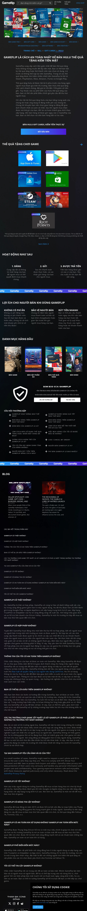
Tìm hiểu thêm (70, 400)
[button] (50, 3)
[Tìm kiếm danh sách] (33, 3)
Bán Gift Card (29, 42)
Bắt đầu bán (43, 132)
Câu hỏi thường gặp (45, 400)
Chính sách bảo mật (42, 902)
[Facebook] (18, 904)
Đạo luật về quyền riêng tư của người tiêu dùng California (37, 671)
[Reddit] (22, 904)
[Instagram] (14, 904)
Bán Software (47, 46)
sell (39, 51)
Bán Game (42, 42)
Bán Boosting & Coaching (28, 46)
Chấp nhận (38, 907)
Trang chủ (29, 51)
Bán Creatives (62, 46)
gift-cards (50, 51)
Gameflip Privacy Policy (14, 773)
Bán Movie (73, 42)
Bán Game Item (14, 42)
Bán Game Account (57, 42)
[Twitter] (9, 904)
